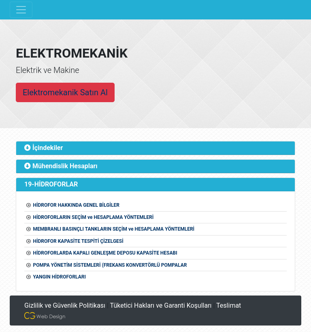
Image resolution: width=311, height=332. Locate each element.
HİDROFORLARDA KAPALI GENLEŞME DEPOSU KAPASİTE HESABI (105, 253)
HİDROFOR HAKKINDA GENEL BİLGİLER (76, 205)
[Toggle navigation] (21, 10)
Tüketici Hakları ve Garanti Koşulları (161, 305)
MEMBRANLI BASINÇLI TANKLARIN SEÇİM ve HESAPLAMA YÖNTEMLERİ (113, 229)
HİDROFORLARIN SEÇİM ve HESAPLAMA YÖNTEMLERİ (93, 217)
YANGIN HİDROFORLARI (59, 277)
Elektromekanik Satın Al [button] (65, 92)
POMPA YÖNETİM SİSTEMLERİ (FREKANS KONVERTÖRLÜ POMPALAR (110, 265)
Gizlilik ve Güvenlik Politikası (64, 305)
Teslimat (228, 305)
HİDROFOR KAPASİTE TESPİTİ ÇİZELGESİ (78, 241)
